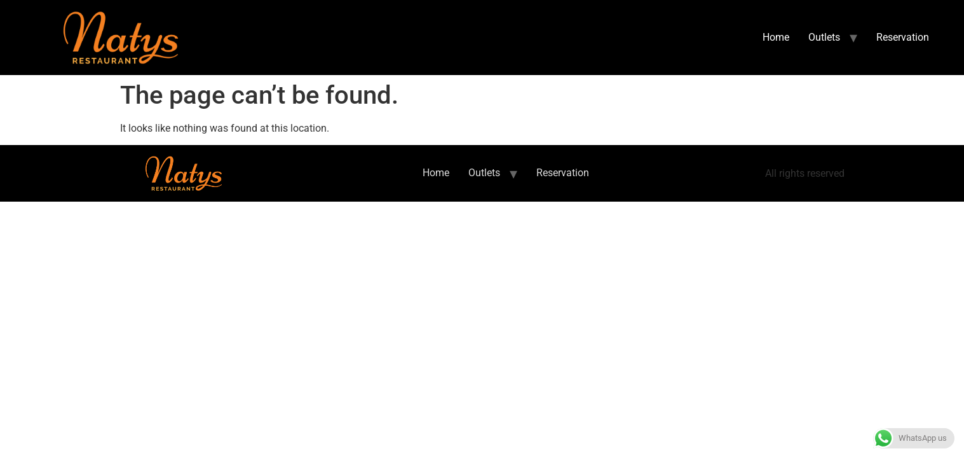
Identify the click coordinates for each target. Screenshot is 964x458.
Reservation (902, 37)
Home (776, 37)
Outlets (824, 37)
